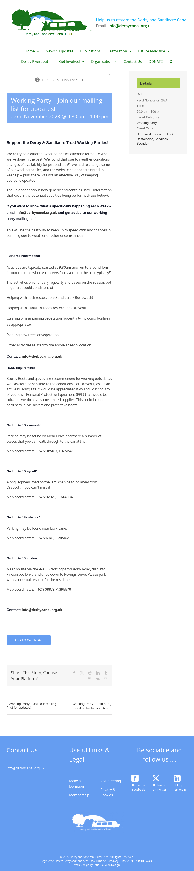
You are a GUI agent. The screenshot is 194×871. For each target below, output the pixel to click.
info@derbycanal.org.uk (37, 213)
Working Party (147, 123)
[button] (171, 61)
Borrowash (144, 134)
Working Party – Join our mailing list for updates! (32, 705)
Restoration (145, 139)
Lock (170, 134)
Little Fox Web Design (106, 865)
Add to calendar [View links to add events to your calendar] (29, 640)
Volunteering (110, 781)
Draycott (159, 134)
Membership (79, 795)
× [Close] (109, 74)
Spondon (143, 143)
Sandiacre (162, 139)
